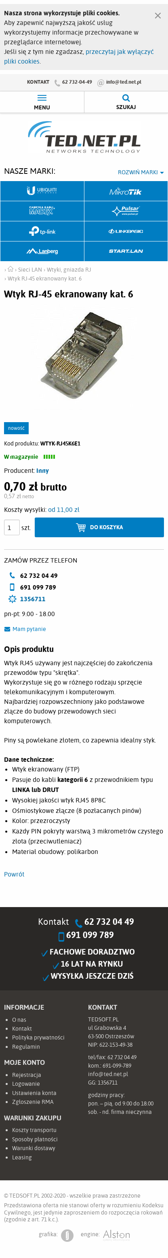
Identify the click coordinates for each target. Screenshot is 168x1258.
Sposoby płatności (35, 1139)
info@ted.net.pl (123, 81)
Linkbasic (126, 231)
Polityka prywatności (38, 1037)
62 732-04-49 (77, 81)
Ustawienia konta (34, 1093)
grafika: (56, 1235)
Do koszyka (106, 527)
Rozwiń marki (138, 172)
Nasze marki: (29, 171)
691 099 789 (90, 934)
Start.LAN (126, 251)
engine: (105, 1236)
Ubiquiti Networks (42, 191)
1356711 (33, 599)
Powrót (14, 874)
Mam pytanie (29, 629)
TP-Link (42, 231)
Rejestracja (26, 1075)
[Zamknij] (158, 13)
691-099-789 (117, 1065)
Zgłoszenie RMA (33, 1101)
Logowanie (26, 1083)
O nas (19, 1019)
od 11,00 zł (64, 509)
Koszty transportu (34, 1130)
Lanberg (42, 251)
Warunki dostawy (33, 1148)
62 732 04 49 (109, 921)
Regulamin (26, 1046)
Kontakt (38, 81)
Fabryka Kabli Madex (42, 211)
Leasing (22, 1157)
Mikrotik (126, 191)
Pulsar (126, 211)
